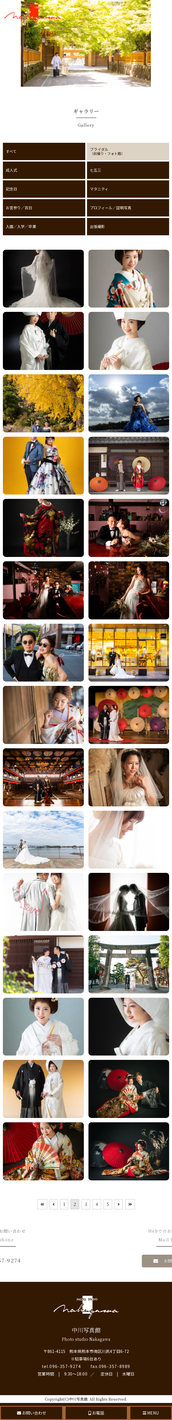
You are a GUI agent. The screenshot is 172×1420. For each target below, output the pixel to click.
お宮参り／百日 (19, 207)
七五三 (95, 170)
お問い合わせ (31, 1413)
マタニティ (99, 189)
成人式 (11, 170)
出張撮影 (97, 226)
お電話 (96, 1413)
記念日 (11, 189)
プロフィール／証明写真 (111, 207)
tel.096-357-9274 (61, 1366)
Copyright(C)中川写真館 (66, 1399)
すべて (11, 151)
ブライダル (128, 151)
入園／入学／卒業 (21, 226)
